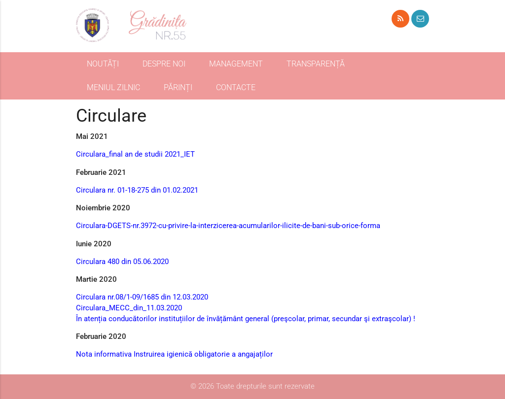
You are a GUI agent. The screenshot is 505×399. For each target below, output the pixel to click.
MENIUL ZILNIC (113, 87)
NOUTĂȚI (103, 63)
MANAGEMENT (236, 63)
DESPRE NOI (164, 63)
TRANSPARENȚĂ (316, 63)
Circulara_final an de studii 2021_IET (135, 154)
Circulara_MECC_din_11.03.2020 (129, 308)
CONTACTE (235, 87)
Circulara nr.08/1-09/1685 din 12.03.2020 (142, 297)
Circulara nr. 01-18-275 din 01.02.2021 (137, 190)
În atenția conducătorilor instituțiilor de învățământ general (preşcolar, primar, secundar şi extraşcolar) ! (245, 319)
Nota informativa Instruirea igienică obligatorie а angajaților (174, 354)
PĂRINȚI (178, 87)
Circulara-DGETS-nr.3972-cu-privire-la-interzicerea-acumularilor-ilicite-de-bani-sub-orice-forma (228, 226)
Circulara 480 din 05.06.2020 (122, 262)
